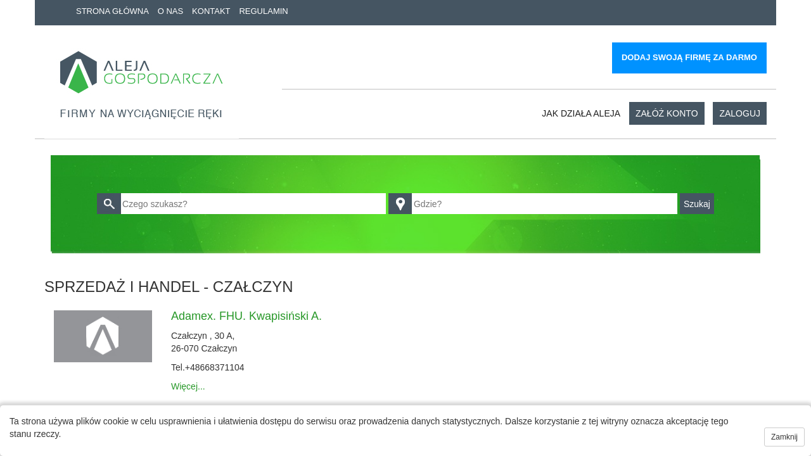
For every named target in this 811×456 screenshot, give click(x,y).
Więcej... (188, 386)
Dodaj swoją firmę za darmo (689, 57)
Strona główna (112, 11)
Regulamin (263, 11)
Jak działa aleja (581, 113)
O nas (170, 11)
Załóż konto (666, 113)
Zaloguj (739, 113)
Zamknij (784, 437)
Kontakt (211, 11)
